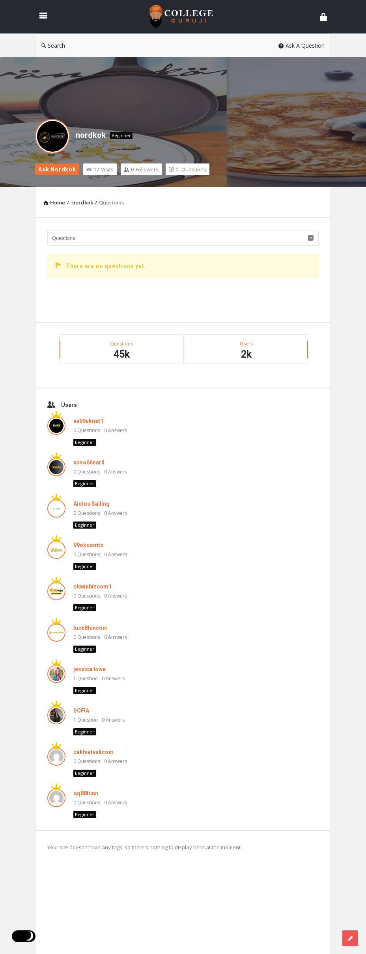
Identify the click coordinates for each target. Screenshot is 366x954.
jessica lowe (89, 669)
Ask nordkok (57, 169)
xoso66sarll (89, 462)
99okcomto (88, 545)
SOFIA (81, 710)
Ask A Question (301, 45)
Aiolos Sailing (91, 504)
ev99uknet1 (88, 421)
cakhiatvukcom (93, 752)
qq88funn (85, 793)
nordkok (91, 135)
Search (53, 45)
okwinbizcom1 (92, 586)
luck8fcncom (90, 628)
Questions (187, 169)
